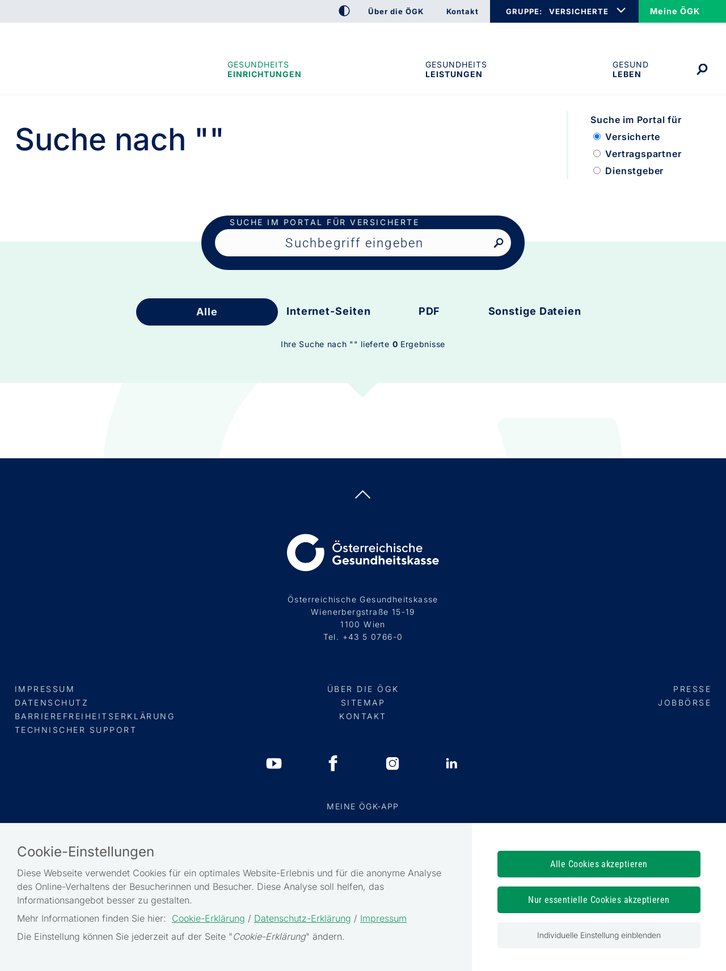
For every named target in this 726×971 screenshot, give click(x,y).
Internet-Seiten (328, 311)
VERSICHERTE (579, 11)
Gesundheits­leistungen (456, 69)
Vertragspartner (643, 153)
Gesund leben (631, 69)
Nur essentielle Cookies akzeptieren (599, 899)
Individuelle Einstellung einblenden (599, 935)
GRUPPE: (523, 11)
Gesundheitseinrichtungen (263, 69)
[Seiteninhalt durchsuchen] (363, 243)
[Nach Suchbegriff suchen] (498, 243)
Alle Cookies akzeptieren (599, 864)
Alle (207, 312)
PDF (430, 311)
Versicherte (632, 136)
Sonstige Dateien (534, 311)
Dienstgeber (634, 170)
